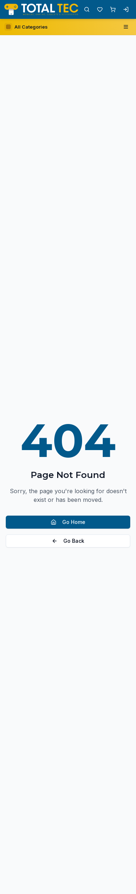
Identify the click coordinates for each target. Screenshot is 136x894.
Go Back (68, 541)
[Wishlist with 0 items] (100, 9)
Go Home (68, 522)
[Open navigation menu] (126, 27)
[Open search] (87, 9)
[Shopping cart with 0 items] (113, 9)
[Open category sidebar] (26, 27)
